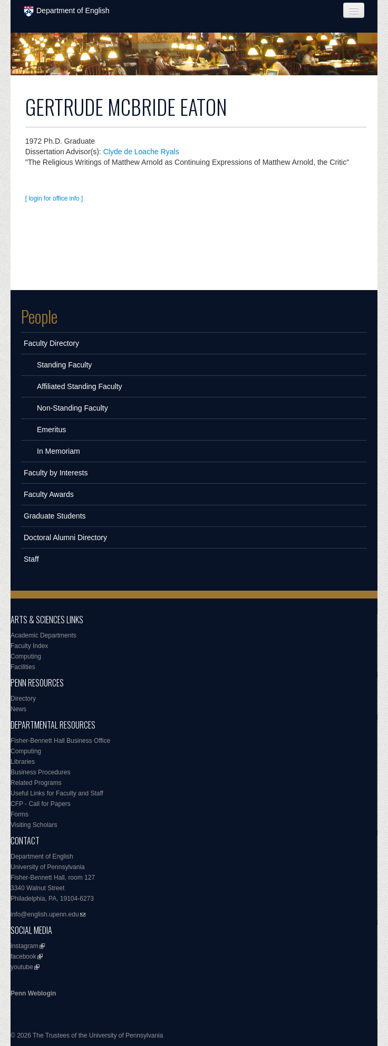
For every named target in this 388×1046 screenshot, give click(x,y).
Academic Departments (43, 635)
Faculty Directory (51, 343)
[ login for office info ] (54, 198)
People (39, 316)
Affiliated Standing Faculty (79, 386)
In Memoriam (58, 451)
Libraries (23, 761)
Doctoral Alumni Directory (65, 537)
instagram (24, 946)
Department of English (67, 11)
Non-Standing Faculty (72, 408)
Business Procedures (40, 772)
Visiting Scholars (34, 825)
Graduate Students (55, 516)
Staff (31, 559)
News (18, 709)
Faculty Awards (49, 494)
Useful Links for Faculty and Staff (57, 793)
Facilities (23, 667)
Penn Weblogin (33, 993)
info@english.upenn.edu (45, 914)
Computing (26, 656)
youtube (22, 967)
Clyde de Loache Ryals (141, 151)
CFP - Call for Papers (41, 804)
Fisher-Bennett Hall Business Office (60, 740)
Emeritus (51, 429)
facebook (23, 956)
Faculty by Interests (56, 473)
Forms (19, 814)
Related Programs (36, 782)
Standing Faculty (64, 365)
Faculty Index (29, 646)
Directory (23, 698)
